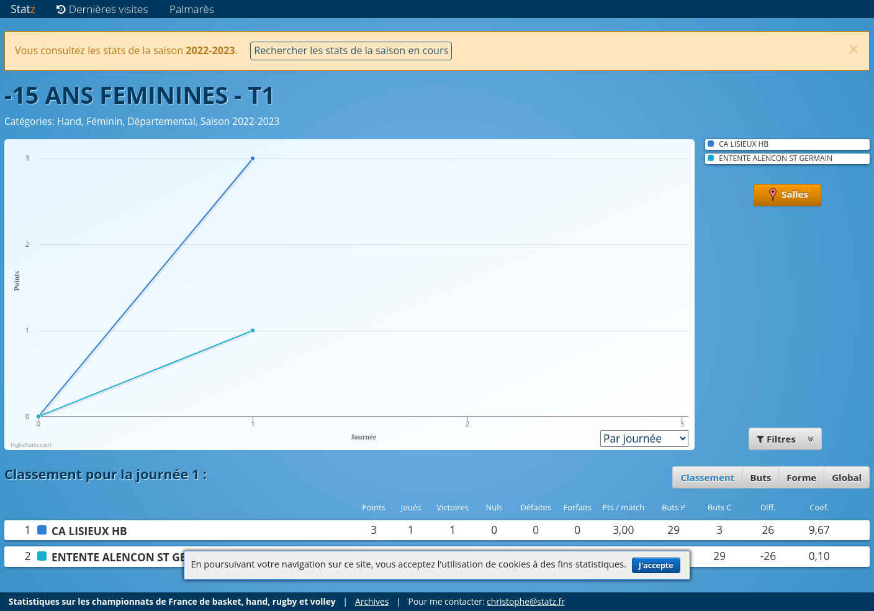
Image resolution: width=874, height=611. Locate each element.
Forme (801, 477)
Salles (787, 195)
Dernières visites (102, 9)
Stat (23, 9)
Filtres (785, 439)
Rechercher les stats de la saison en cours (351, 50)
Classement (707, 477)
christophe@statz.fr (526, 601)
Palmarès (191, 9)
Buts (760, 477)
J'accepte (656, 565)
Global (847, 477)
